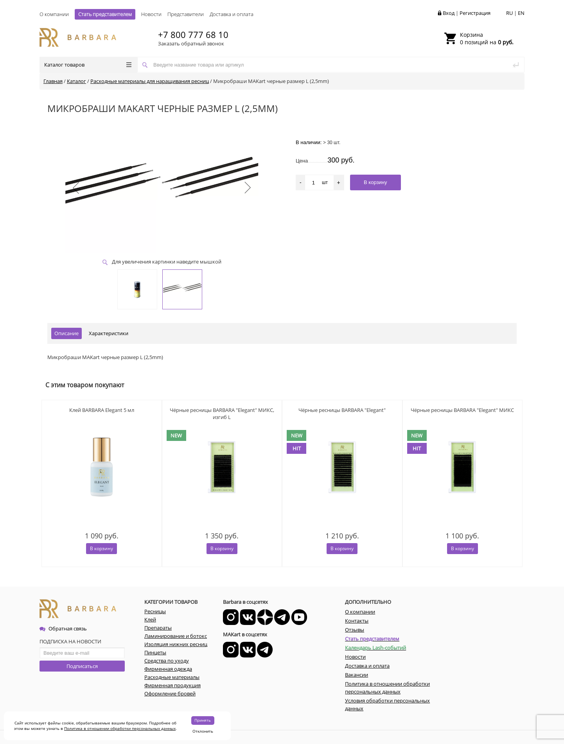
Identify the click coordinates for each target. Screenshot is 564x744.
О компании (54, 14)
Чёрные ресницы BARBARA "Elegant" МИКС (462, 410)
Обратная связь (63, 628)
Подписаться (82, 666)
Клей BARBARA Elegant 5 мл (101, 410)
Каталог (76, 81)
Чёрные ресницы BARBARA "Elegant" (342, 410)
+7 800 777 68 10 (193, 34)
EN (521, 12)
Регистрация (475, 12)
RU (509, 12)
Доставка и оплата (231, 14)
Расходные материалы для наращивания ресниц (149, 81)
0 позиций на (487, 38)
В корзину (101, 548)
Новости (151, 14)
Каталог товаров (87, 64)
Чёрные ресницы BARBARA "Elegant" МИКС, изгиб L (222, 413)
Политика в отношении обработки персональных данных (120, 728)
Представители (185, 14)
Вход (448, 12)
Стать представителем (105, 14)
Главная (53, 81)
